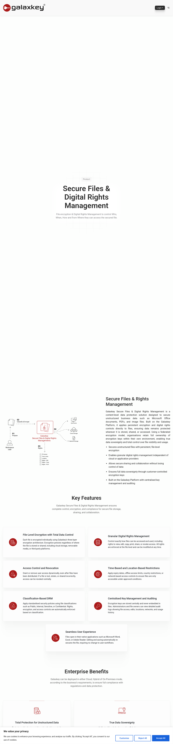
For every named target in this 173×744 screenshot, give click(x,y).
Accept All (160, 738)
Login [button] (159, 8)
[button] (168, 8)
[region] (86, 735)
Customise (124, 738)
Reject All (142, 738)
